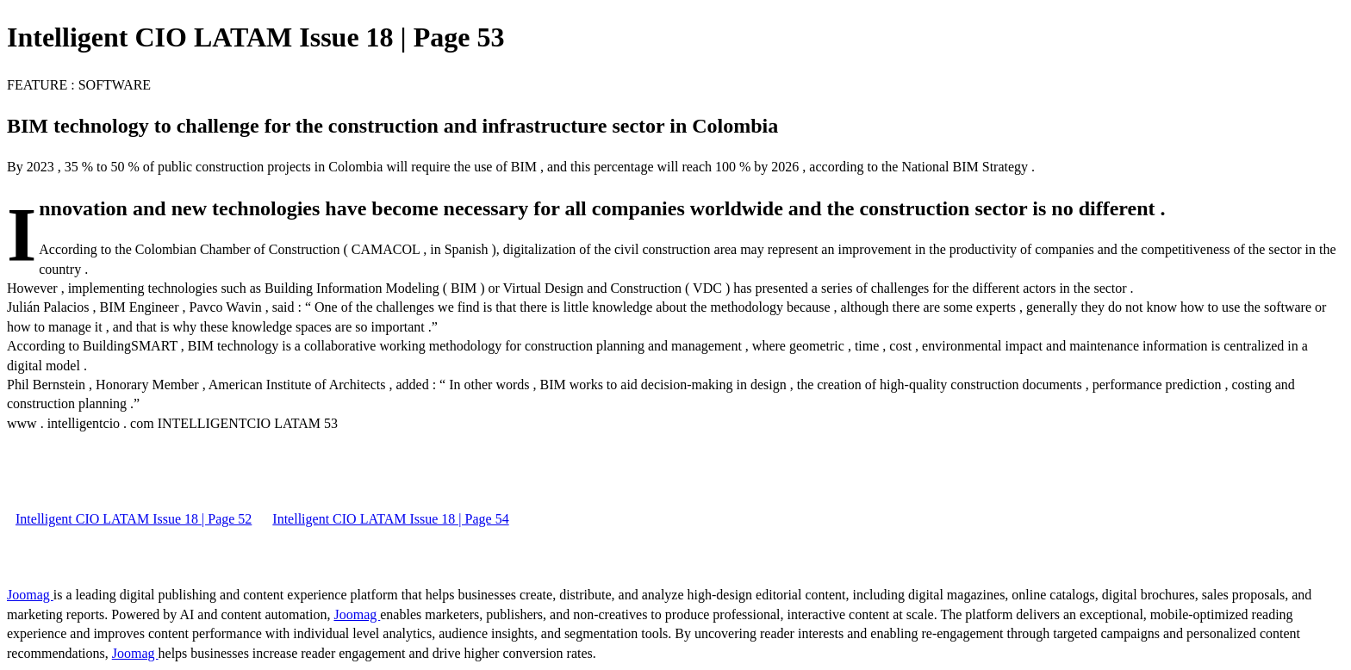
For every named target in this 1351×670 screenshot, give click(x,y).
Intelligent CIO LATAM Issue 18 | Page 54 (390, 519)
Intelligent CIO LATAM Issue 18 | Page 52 (134, 519)
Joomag (30, 594)
